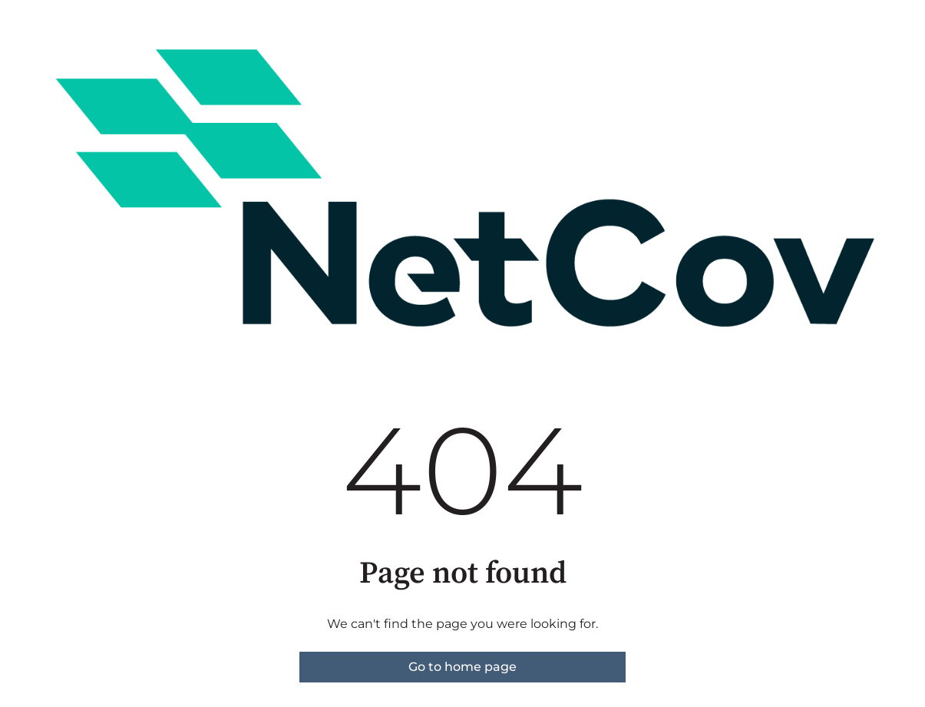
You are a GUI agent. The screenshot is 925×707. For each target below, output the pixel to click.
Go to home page (462, 666)
